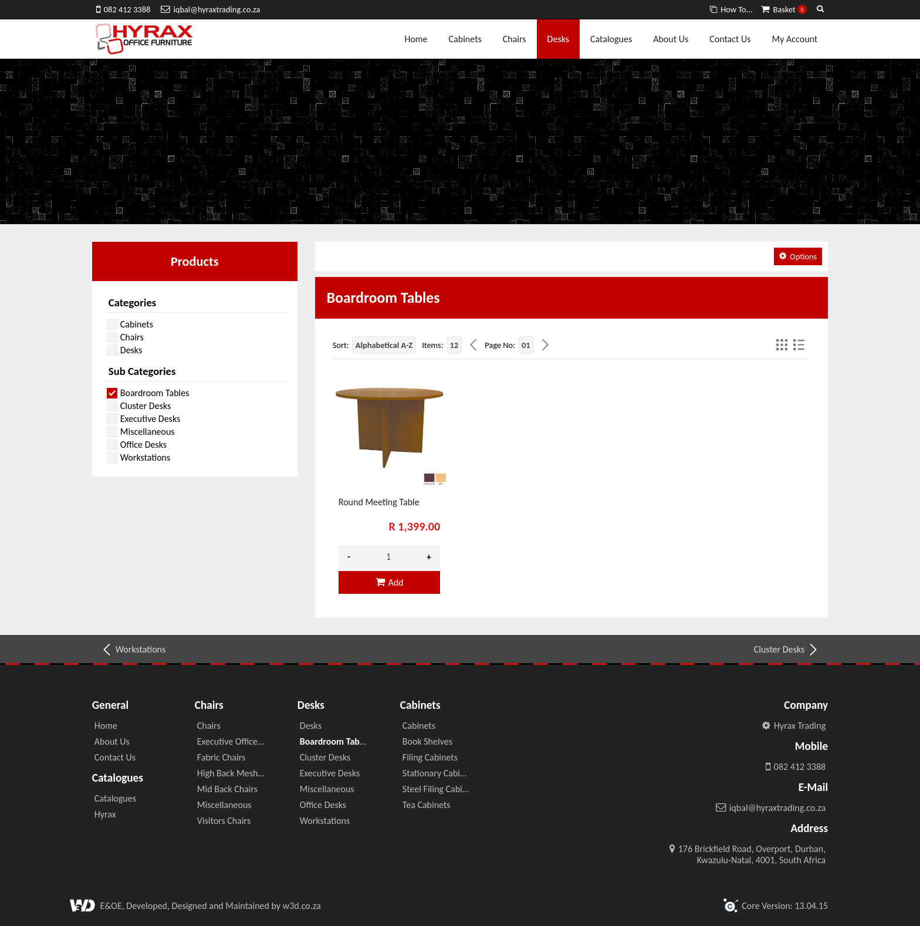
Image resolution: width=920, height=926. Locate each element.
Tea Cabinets (426, 804)
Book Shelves (427, 741)
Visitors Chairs (224, 820)
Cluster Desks (786, 649)
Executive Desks (330, 773)
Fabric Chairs (221, 757)
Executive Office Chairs (240, 741)
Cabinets (465, 39)
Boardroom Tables (335, 741)
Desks (558, 39)
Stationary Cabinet (437, 773)
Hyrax (105, 814)
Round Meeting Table (379, 502)
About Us (670, 39)
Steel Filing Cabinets (440, 789)
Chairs (514, 39)
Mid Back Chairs (227, 789)
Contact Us (729, 39)
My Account (795, 39)
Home (415, 39)
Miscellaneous (224, 804)
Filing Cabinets (430, 757)
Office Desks (323, 804)
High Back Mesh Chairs (240, 773)
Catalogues (611, 39)
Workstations (133, 649)
